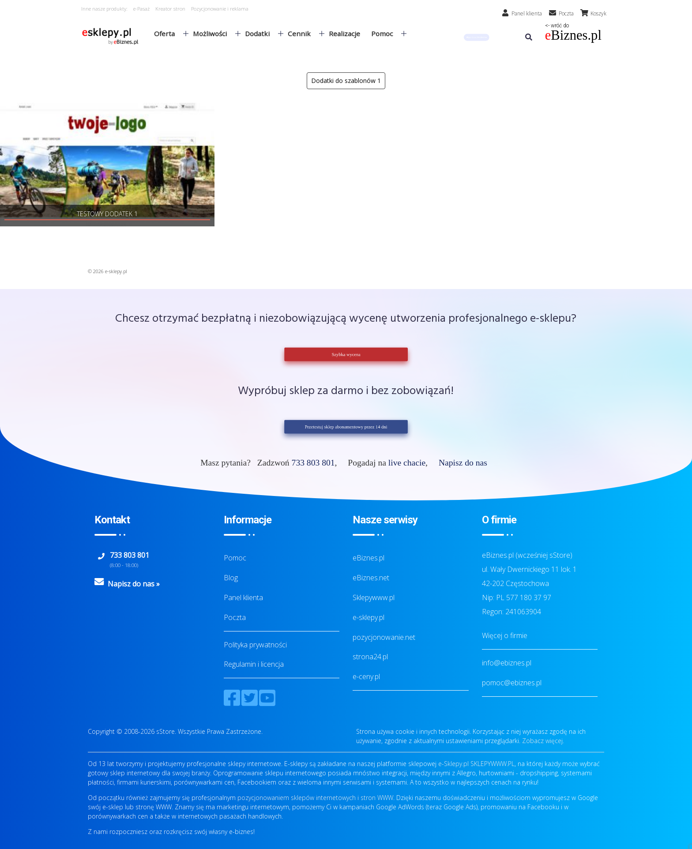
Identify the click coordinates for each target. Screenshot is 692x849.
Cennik (302, 33)
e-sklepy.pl (368, 617)
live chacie (406, 462)
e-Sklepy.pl (453, 763)
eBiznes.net (371, 577)
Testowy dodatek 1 (107, 214)
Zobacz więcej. (543, 740)
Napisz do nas (463, 462)
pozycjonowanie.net (384, 637)
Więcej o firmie (504, 635)
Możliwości (213, 33)
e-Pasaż (141, 8)
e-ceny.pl (366, 676)
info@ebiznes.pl (506, 663)
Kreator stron (170, 8)
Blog (231, 577)
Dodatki (260, 33)
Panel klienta (243, 597)
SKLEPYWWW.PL (492, 763)
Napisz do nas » (134, 584)
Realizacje (344, 33)
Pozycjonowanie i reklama (219, 8)
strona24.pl (370, 656)
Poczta (235, 617)
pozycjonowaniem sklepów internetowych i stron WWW (315, 797)
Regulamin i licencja (254, 664)
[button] (476, 37)
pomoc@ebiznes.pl (512, 682)
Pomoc (385, 33)
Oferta (167, 33)
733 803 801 (313, 462)
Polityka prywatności (255, 645)
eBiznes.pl (368, 558)
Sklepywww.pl (374, 597)
